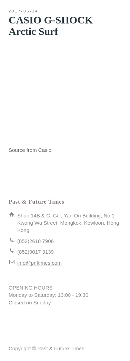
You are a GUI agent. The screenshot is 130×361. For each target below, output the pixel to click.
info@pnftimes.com (39, 263)
